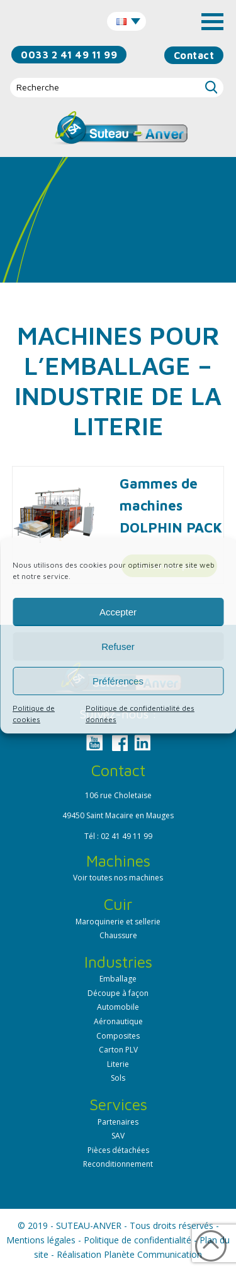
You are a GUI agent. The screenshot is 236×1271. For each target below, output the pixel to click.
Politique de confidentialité (137, 1240)
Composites (118, 1035)
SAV (118, 1135)
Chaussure (118, 935)
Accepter (118, 612)
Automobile (118, 1007)
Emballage (118, 978)
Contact (194, 55)
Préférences (118, 681)
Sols (118, 1078)
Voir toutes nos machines (118, 877)
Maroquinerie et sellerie (118, 921)
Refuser (118, 646)
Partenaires (118, 1122)
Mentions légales (41, 1240)
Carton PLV (118, 1049)
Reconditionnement (118, 1164)
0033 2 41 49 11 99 (69, 54)
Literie (118, 1064)
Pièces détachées (118, 1150)
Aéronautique (118, 1021)
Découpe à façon (118, 993)
